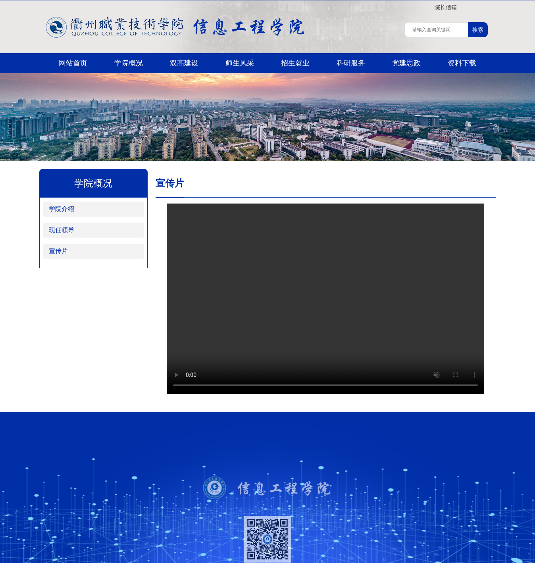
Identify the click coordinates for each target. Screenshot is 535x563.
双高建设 (184, 63)
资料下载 (462, 63)
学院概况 (128, 63)
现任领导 (61, 230)
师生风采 (239, 63)
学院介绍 (61, 209)
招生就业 (295, 63)
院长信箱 (446, 7)
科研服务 (351, 63)
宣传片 (58, 251)
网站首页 (73, 63)
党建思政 (406, 63)
